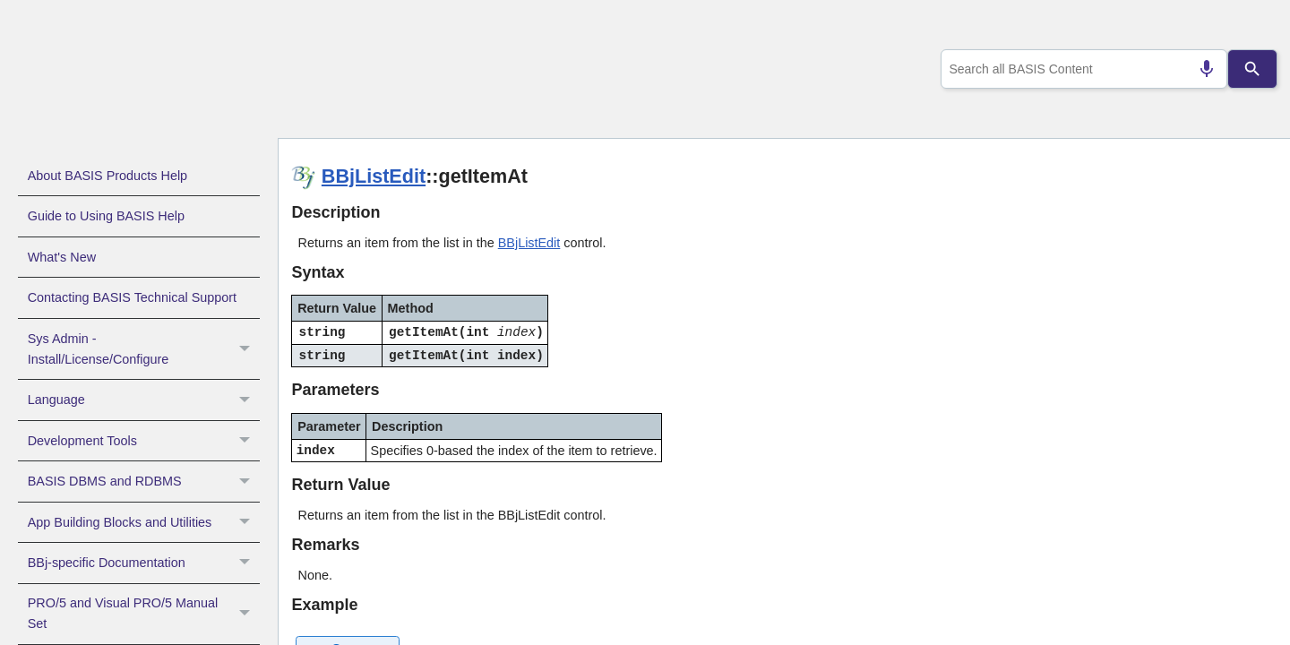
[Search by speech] (1199, 69)
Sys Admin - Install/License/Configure (144, 349)
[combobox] (1080, 69)
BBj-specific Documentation (144, 562)
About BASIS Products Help (107, 175)
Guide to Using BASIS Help (106, 216)
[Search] (1252, 69)
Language (144, 399)
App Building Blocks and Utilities (144, 522)
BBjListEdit (374, 176)
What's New (62, 257)
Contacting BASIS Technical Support (132, 297)
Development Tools (144, 440)
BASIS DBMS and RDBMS (144, 481)
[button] (247, 349)
